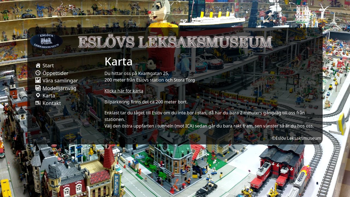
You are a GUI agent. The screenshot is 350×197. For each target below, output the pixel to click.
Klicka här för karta (123, 91)
